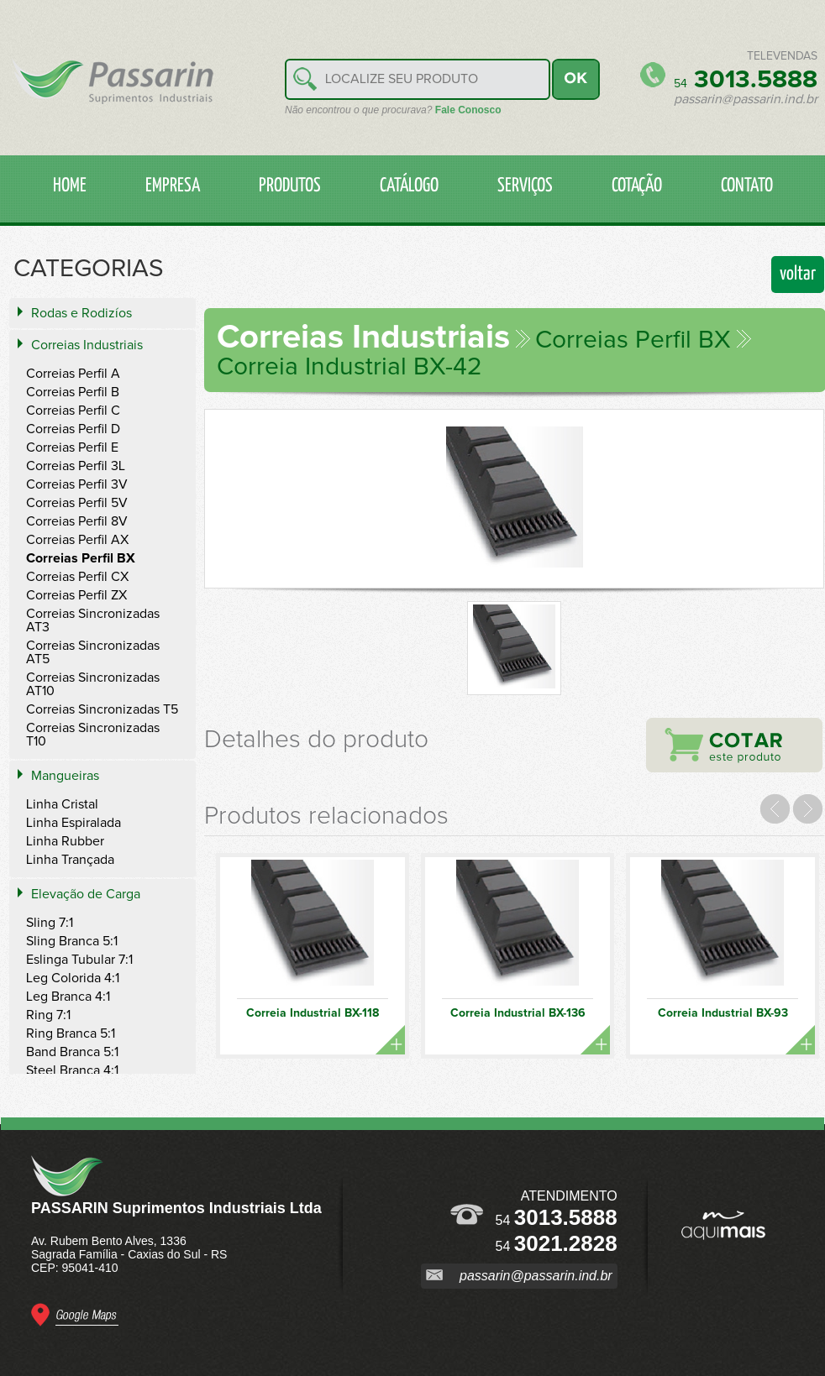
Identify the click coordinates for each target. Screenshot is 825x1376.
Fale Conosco (468, 110)
